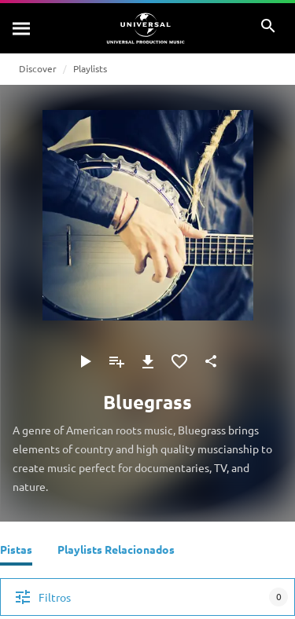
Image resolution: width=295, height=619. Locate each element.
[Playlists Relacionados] (116, 551)
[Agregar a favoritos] (179, 361)
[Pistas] (16, 551)
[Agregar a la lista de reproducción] (116, 361)
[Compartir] (210, 361)
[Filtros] (147, 597)
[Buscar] (22, 28)
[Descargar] (147, 361)
